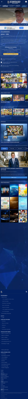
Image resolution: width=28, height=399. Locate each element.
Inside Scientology (5, 300)
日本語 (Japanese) (4, 381)
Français (2, 390)
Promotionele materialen (6, 328)
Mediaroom (4, 324)
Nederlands (3, 382)
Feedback (3, 326)
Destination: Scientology (6, 302)
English (2, 369)
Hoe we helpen (4, 361)
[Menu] (2, 1)
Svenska (2, 387)
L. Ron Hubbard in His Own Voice (8, 298)
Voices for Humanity (5, 306)
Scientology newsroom (5, 363)
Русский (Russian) (4, 386)
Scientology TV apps (5, 342)
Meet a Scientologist (5, 304)
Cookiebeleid (3, 395)
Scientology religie (4, 365)
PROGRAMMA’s (4, 294)
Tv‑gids (2, 316)
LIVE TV (2, 315)
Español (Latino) (4, 374)
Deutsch (2, 372)
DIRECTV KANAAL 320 (6, 332)
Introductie (4, 320)
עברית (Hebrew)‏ (4, 377)
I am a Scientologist (5, 310)
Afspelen (14, 177)
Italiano (2, 379)
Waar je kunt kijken (5, 322)
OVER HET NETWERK (5, 318)
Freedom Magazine (5, 366)
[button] (27, 148)
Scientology (3, 353)
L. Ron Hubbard (4, 356)
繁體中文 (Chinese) (4, 388)
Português (3, 385)
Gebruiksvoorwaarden (4, 393)
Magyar (2, 378)
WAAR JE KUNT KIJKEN (5, 331)
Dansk (2, 370)
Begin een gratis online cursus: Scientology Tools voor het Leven (10, 66)
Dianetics (3, 360)
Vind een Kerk (4, 358)
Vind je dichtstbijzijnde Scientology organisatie (8, 59)
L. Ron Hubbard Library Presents (7, 308)
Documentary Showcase (6, 312)
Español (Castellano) (5, 376)
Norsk (2, 383)
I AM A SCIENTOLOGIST (5, 31)
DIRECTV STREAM (5, 334)
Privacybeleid (3, 396)
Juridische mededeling (4, 397)
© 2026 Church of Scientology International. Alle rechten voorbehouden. (11, 392)
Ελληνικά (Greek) (4, 373)
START (21, 27)
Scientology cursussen (5, 354)
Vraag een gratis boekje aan (9, 63)
